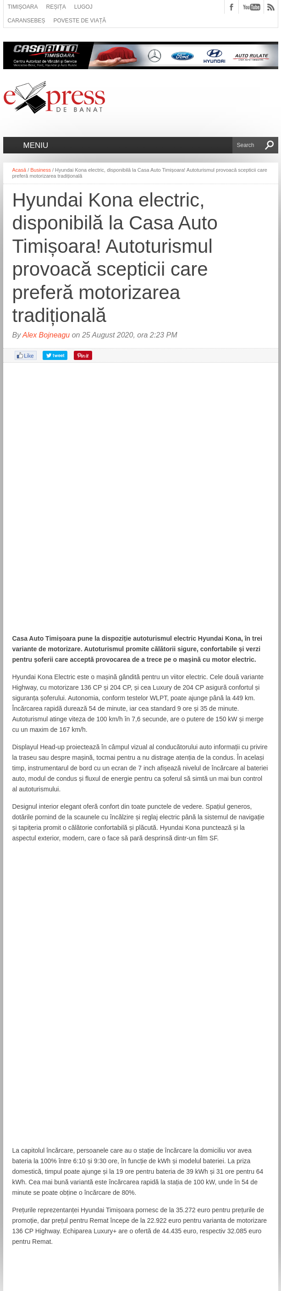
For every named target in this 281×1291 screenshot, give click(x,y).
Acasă (19, 170)
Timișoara (23, 7)
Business (40, 170)
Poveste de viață (80, 20)
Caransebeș (26, 20)
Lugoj (83, 7)
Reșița (56, 7)
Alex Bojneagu (46, 335)
